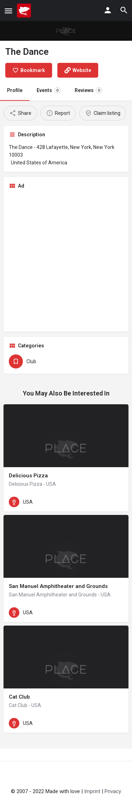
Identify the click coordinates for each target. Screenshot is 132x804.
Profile (15, 90)
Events (49, 90)
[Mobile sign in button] (107, 10)
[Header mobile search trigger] (123, 10)
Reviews (88, 90)
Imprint (92, 791)
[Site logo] (25, 11)
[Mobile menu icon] (8, 11)
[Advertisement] (66, 260)
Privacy (113, 791)
